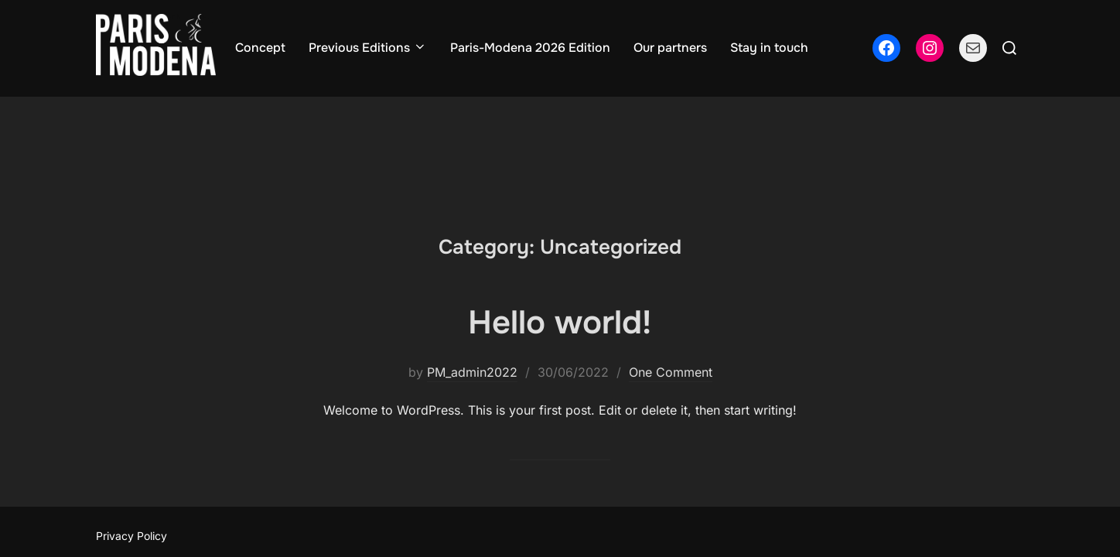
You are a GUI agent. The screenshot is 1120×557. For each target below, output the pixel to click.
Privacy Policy (131, 439)
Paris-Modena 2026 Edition (530, 47)
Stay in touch (769, 47)
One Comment (670, 275)
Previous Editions (368, 47)
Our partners (670, 47)
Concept (260, 47)
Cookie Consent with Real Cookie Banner (120, 479)
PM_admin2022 (472, 275)
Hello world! (559, 226)
